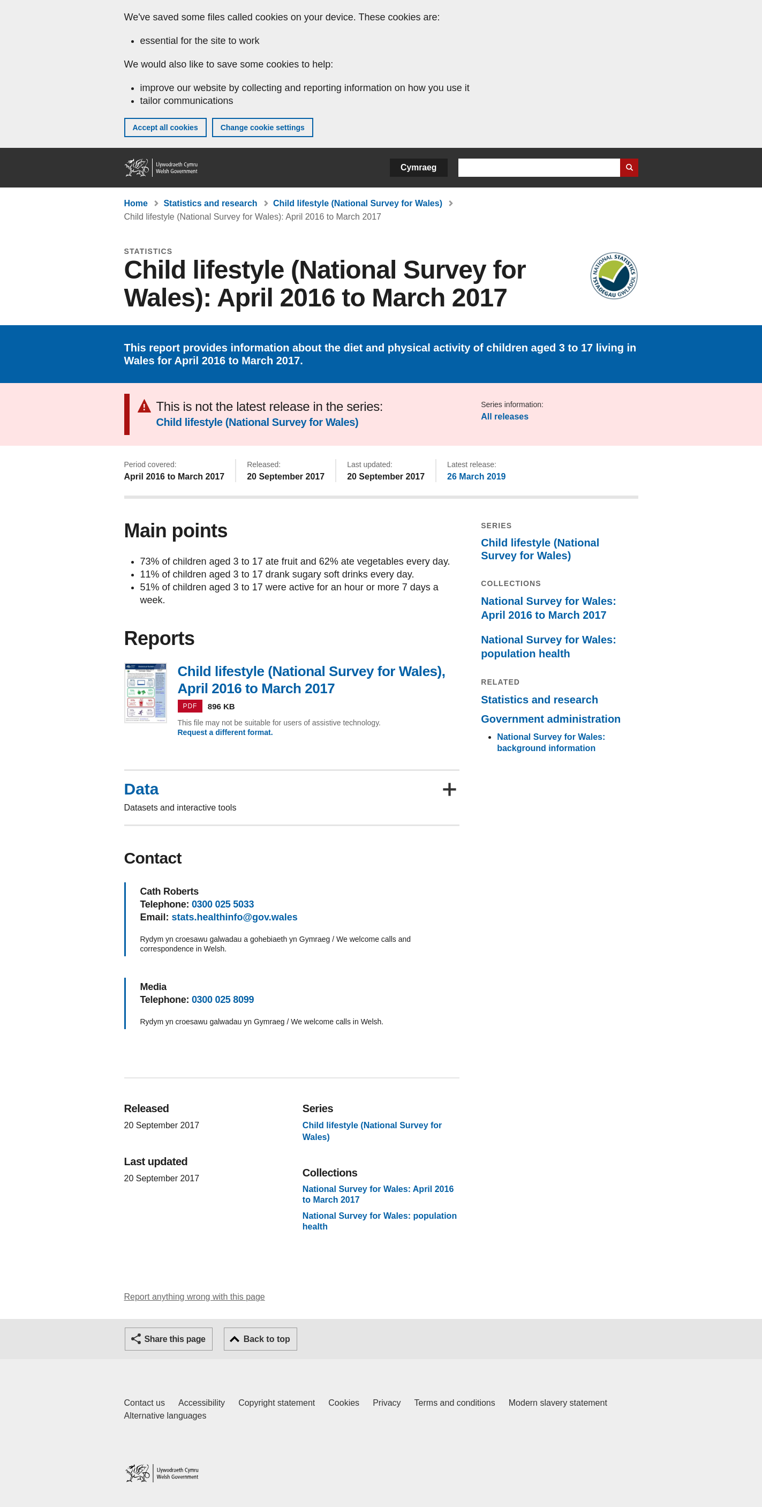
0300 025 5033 (223, 904)
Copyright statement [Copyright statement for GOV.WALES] (276, 1402)
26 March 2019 (476, 476)
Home (136, 203)
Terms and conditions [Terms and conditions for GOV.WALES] (454, 1402)
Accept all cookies (165, 127)
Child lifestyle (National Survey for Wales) (357, 203)
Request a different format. (225, 732)
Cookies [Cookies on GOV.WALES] (343, 1402)
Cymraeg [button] (418, 167)
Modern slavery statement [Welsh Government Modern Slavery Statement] (558, 1402)
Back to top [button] (267, 1339)
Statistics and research (210, 203)
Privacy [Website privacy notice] (387, 1402)
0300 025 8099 (223, 999)
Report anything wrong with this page (194, 1296)
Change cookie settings (263, 127)
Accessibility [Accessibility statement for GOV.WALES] (201, 1402)
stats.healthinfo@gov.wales (235, 917)
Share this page (175, 1339)
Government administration (551, 719)
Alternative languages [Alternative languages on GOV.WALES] (165, 1415)
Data (141, 789)
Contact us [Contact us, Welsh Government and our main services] (144, 1402)
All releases (505, 416)
